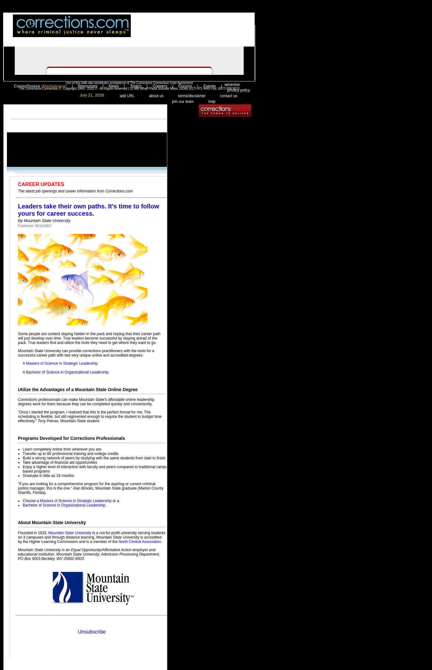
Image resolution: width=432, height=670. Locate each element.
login (180, 30)
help (212, 101)
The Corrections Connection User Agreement (161, 83)
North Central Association (140, 542)
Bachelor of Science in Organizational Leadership (67, 372)
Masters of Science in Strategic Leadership (62, 363)
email (223, 30)
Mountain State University (69, 533)
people (243, 30)
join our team (183, 101)
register (198, 30)
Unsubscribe (92, 631)
